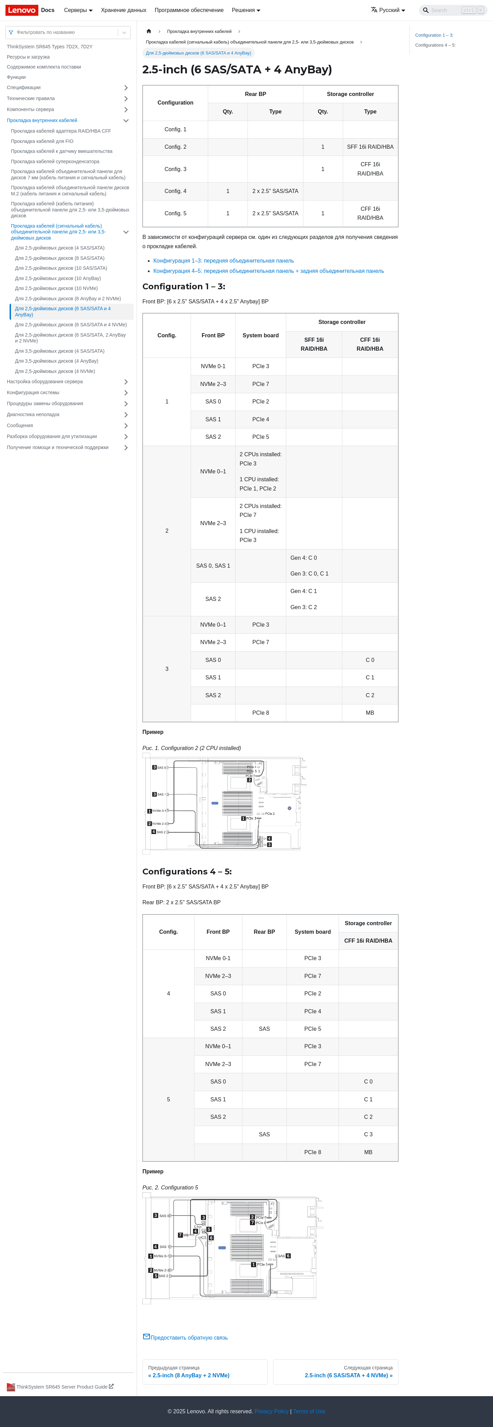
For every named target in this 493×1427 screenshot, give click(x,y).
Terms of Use (309, 1411)
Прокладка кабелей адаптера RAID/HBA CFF (61, 131)
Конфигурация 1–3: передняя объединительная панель (223, 261)
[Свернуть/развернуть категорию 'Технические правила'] (126, 98)
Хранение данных (124, 10)
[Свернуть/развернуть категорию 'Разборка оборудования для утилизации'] (126, 436)
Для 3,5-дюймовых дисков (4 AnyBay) (56, 361)
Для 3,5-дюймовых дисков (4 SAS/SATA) (59, 351)
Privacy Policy (272, 1411)
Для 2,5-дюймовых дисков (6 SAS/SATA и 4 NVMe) (71, 324)
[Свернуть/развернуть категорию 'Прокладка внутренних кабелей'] (126, 120)
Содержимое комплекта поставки (44, 67)
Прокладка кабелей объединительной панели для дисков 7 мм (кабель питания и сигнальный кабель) (68, 174)
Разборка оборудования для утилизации (52, 436)
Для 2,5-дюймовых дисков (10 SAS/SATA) (61, 268)
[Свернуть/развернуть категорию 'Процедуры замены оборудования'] (126, 403)
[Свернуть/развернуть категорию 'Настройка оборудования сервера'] (126, 381)
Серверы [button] (75, 10)
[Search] (453, 10)
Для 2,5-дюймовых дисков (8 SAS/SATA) (59, 258)
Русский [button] (385, 10)
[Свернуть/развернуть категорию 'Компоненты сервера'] (126, 109)
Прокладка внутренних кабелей (42, 120)
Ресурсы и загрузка (28, 57)
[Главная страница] (148, 31)
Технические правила (31, 98)
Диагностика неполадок (33, 414)
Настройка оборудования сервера (45, 381)
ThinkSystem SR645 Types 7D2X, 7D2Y (49, 46)
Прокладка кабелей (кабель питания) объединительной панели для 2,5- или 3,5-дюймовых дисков (70, 209)
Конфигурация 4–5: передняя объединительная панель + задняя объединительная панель (268, 271)
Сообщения (20, 425)
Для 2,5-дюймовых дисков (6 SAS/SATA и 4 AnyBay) (63, 311)
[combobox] (17, 32)
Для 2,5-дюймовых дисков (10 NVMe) (56, 288)
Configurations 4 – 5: (435, 45)
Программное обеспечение (189, 10)
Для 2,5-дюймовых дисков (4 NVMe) (55, 371)
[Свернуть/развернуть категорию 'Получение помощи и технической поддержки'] (126, 447)
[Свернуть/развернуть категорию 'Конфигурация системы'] (126, 392)
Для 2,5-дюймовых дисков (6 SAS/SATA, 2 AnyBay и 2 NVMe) (70, 338)
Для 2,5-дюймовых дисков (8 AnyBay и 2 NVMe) (68, 298)
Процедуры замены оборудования (45, 403)
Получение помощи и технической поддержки (58, 447)
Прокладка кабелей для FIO (42, 141)
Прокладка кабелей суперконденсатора (55, 161)
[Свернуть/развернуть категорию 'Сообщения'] (126, 425)
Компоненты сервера (30, 109)
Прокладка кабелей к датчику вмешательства (62, 151)
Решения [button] (243, 10)
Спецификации (24, 87)
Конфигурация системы (33, 392)
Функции (16, 77)
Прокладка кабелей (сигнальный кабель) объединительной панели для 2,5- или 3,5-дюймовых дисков (58, 232)
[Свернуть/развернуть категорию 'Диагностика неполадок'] (126, 414)
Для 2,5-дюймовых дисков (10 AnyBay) (58, 278)
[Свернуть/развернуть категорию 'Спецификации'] (126, 87)
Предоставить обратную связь (185, 1338)
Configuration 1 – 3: (434, 35)
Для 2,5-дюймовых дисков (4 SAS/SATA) (59, 248)
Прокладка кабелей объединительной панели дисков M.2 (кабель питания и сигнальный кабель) (70, 190)
